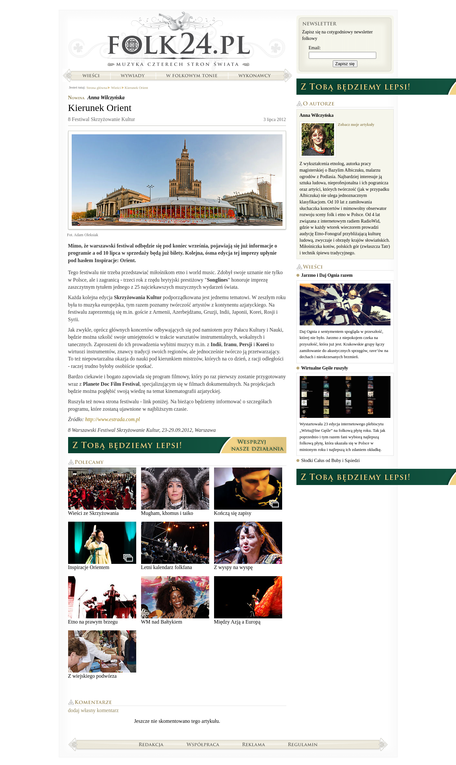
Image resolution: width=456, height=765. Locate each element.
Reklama (253, 744)
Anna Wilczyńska (106, 97)
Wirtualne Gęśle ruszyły (324, 368)
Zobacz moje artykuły (356, 124)
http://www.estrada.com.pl (112, 419)
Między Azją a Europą (248, 600)
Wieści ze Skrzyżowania (102, 492)
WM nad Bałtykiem (175, 600)
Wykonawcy (255, 75)
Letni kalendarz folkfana (175, 546)
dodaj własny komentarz (93, 710)
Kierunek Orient (136, 88)
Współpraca (203, 744)
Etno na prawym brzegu (102, 600)
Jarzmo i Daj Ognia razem (327, 275)
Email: (315, 47)
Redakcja (151, 744)
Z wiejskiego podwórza (102, 654)
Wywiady (132, 75)
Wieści (91, 75)
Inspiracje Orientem (102, 546)
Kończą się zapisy (248, 492)
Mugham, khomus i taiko (175, 492)
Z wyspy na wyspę (248, 546)
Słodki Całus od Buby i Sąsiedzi (330, 460)
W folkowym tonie (191, 75)
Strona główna (177, 40)
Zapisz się (345, 63)
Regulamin (303, 744)
